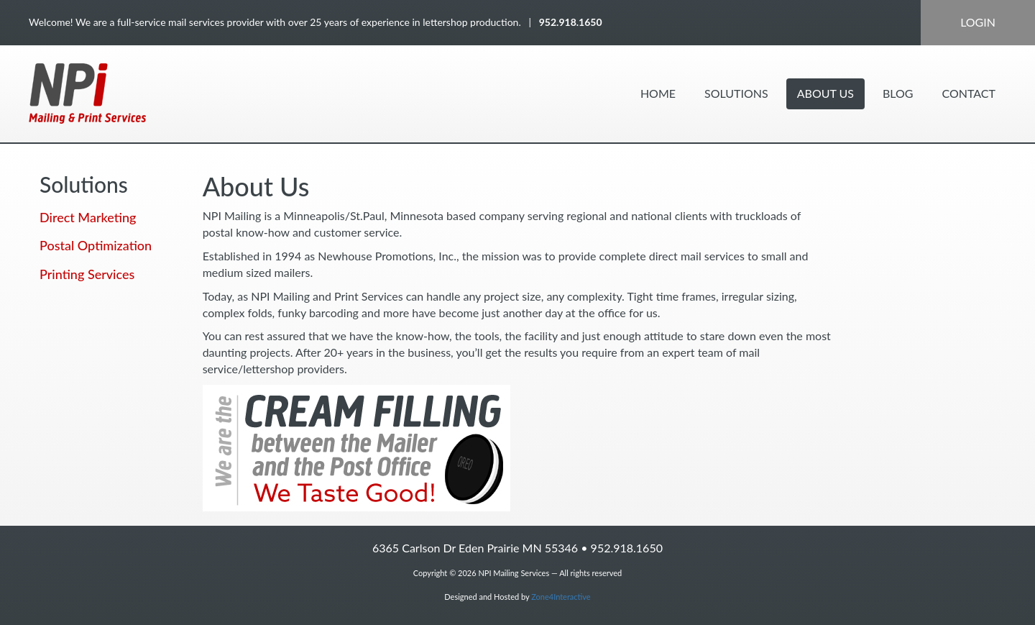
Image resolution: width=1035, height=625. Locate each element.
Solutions (736, 93)
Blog (898, 93)
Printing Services (87, 274)
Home (658, 93)
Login (977, 22)
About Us (825, 93)
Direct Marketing (88, 217)
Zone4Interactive (560, 596)
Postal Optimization (96, 245)
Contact (969, 93)
